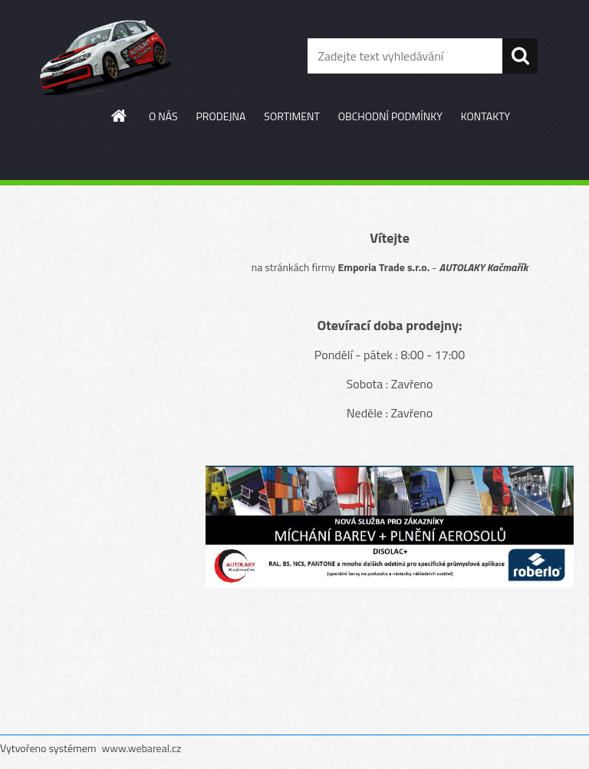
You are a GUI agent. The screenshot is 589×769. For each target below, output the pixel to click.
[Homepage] (119, 115)
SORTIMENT (291, 116)
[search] (520, 56)
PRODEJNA (221, 116)
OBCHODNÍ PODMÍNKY (390, 116)
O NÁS (163, 116)
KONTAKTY (485, 116)
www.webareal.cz (142, 748)
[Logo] (105, 56)
